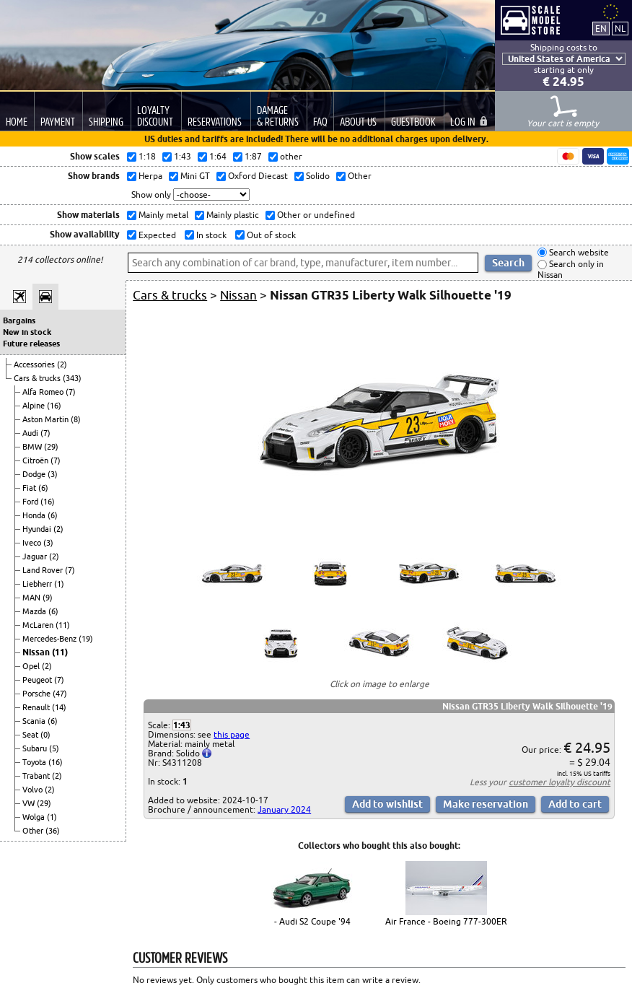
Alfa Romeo (44, 392)
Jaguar (35, 556)
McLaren (39, 625)
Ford (31, 501)
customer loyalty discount (559, 782)
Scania (35, 721)
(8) (76, 419)
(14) (59, 707)
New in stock (27, 332)
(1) (59, 584)
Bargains (19, 320)
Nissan (37, 652)
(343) (72, 378)
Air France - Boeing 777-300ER (446, 921)
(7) (71, 392)
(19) (86, 638)
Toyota (35, 762)
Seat (31, 734)
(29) (51, 446)
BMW (33, 446)
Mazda (35, 611)
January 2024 (284, 809)
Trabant (37, 776)
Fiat (30, 488)
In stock (210, 235)
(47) (60, 693)
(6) (43, 488)
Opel (32, 666)
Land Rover (43, 570)
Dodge (35, 474)
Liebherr (38, 584)
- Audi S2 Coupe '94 (312, 921)
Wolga (34, 817)
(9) (48, 597)
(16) (54, 405)
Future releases (31, 343)
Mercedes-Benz (50, 638)
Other (33, 830)
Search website (578, 252)
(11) (63, 625)
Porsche (37, 693)
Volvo (33, 789)
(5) (54, 748)
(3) (53, 474)
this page (232, 734)
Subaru (35, 748)
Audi (31, 433)
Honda (35, 515)
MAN (32, 597)
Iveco (32, 542)
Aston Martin (46, 419)
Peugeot (38, 680)
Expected (156, 235)
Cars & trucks (38, 378)
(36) (52, 830)
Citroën (36, 460)
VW (29, 803)
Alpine (34, 405)
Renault (37, 707)
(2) (62, 364)
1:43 (181, 725)
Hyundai (37, 529)
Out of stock (270, 235)
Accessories (35, 364)
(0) (45, 734)
